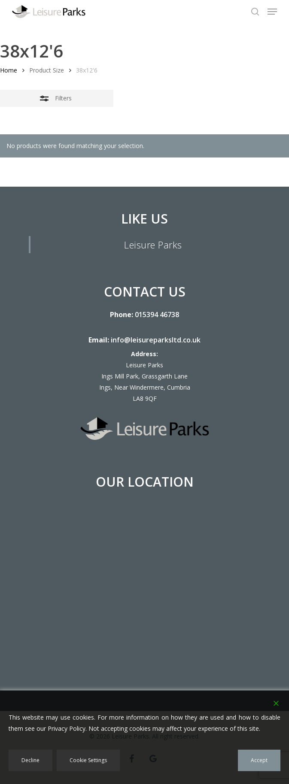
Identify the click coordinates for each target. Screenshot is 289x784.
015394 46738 (157, 314)
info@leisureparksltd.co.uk (156, 340)
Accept (259, 760)
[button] (272, 11)
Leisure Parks (153, 244)
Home (8, 70)
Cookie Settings (88, 760)
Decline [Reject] (30, 760)
